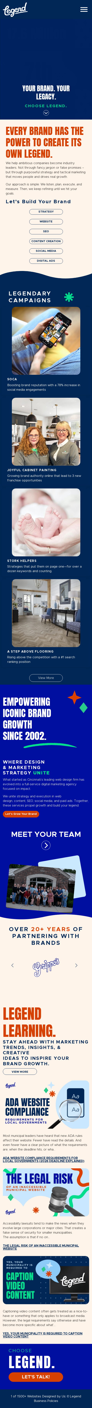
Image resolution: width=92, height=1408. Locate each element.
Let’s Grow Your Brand (21, 814)
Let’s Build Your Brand (38, 201)
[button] (14, 968)
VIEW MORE (20, 1072)
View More (46, 678)
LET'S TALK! (36, 1377)
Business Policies (46, 1400)
